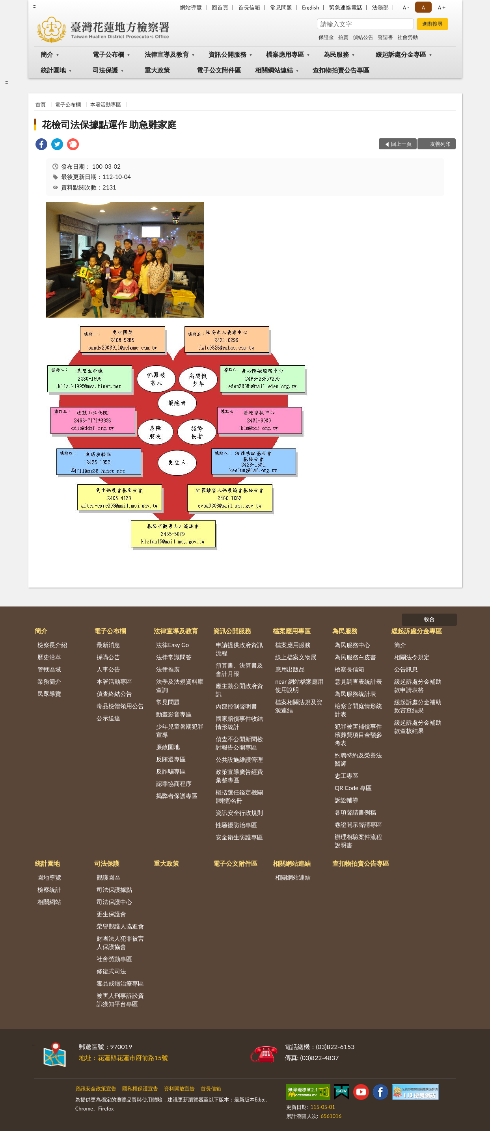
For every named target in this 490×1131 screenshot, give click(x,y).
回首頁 (220, 7)
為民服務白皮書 (355, 656)
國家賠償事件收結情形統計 (239, 722)
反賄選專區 (171, 759)
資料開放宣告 (179, 1088)
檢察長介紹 (52, 644)
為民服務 (336, 54)
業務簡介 (49, 681)
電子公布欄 (108, 54)
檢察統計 (49, 889)
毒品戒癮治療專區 (120, 983)
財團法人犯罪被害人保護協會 (120, 942)
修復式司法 (111, 971)
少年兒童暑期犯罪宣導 (179, 730)
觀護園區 (108, 877)
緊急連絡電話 (345, 7)
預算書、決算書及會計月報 (239, 669)
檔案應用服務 (293, 644)
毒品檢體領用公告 (120, 705)
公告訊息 (406, 669)
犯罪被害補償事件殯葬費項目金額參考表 (358, 734)
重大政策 (157, 70)
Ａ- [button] (405, 7)
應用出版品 (290, 669)
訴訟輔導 (346, 800)
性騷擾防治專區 (236, 824)
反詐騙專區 (171, 771)
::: (35, 6)
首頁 (40, 104)
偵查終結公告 (114, 693)
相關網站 (49, 901)
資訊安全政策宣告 (95, 1088)
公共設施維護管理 (239, 759)
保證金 (326, 37)
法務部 (380, 7)
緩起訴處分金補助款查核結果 (418, 726)
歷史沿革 (49, 656)
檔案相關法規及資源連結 (298, 706)
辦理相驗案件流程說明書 (358, 840)
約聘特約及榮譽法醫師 (358, 759)
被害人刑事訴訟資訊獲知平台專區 (120, 999)
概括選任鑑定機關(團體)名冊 (239, 796)
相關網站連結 (274, 70)
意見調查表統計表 (358, 681)
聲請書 (385, 37)
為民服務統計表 (355, 693)
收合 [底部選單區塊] (429, 619)
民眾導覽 (49, 693)
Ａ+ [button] (441, 7)
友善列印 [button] (440, 144)
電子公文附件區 (219, 70)
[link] (41, 145)
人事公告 (108, 669)
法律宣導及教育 (167, 54)
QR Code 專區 (353, 787)
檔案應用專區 (285, 54)
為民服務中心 (352, 644)
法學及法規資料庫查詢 (179, 685)
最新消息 (108, 644)
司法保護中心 (114, 901)
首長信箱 (249, 7)
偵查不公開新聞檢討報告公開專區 (239, 743)
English (310, 7)
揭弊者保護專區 (176, 795)
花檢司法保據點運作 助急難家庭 (109, 124)
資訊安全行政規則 (239, 812)
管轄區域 (49, 669)
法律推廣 (168, 669)
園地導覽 (49, 877)
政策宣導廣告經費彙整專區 (239, 775)
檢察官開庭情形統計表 (358, 710)
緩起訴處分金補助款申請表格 (418, 685)
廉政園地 (168, 746)
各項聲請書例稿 (355, 812)
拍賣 (343, 37)
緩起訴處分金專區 (401, 54)
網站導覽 (191, 7)
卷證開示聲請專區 (358, 824)
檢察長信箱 (349, 669)
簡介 (47, 54)
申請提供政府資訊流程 (239, 649)
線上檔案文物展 (296, 656)
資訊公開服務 (227, 54)
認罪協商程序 (174, 783)
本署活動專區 (105, 104)
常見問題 (281, 7)
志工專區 (346, 775)
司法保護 (105, 70)
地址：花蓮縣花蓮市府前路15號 (123, 1057)
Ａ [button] (423, 7)
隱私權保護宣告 (140, 1088)
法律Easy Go (172, 644)
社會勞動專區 (114, 958)
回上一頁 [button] (401, 144)
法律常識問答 (174, 656)
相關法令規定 (412, 656)
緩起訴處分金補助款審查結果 (418, 706)
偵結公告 (363, 37)
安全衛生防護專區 (239, 837)
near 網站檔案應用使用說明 (299, 685)
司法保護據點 (114, 889)
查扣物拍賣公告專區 (341, 70)
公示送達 (108, 718)
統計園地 (53, 70)
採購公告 (108, 656)
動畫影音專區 (174, 714)
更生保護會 (111, 913)
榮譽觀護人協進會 (120, 926)
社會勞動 (407, 37)
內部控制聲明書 (236, 706)
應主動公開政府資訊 (239, 690)
